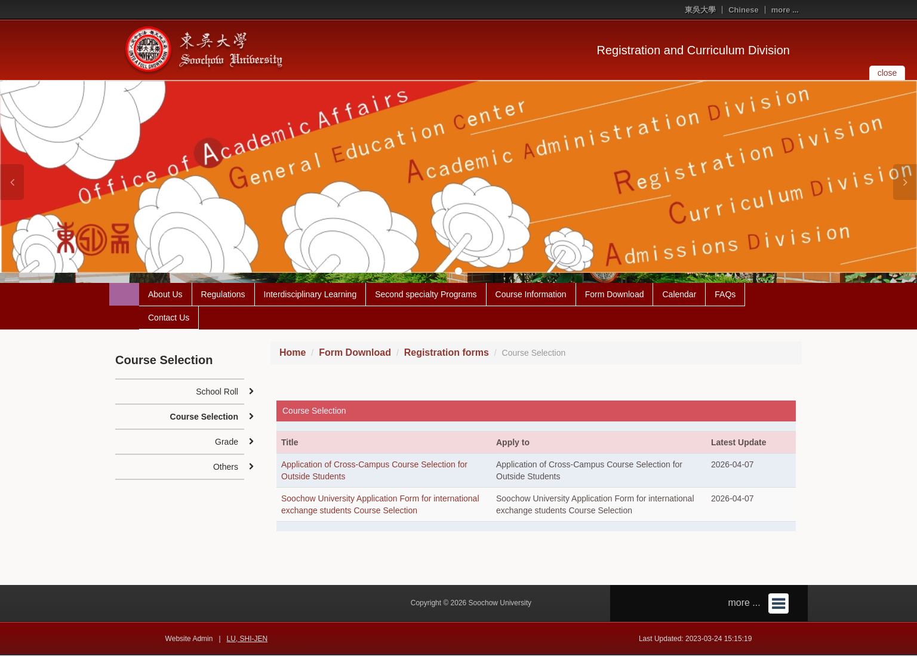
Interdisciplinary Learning (310, 295)
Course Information (531, 295)
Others (225, 467)
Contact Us (168, 318)
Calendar (679, 295)
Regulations (223, 295)
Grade (226, 442)
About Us (165, 295)
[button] (12, 182)
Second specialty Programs (425, 295)
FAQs (725, 295)
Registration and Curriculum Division (693, 50)
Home (292, 353)
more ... (785, 10)
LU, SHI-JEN (247, 639)
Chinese (743, 10)
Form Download (614, 295)
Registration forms (446, 353)
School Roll (217, 392)
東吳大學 (700, 10)
